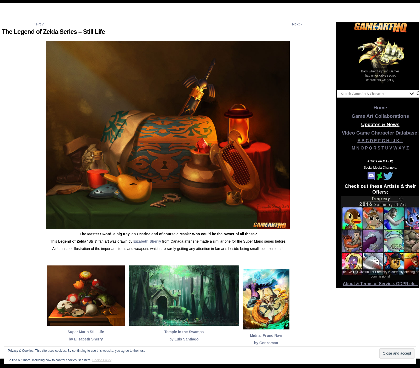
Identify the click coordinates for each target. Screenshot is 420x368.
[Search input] (374, 93)
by (184, 339)
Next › (297, 24)
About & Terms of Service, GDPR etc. (380, 283)
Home (380, 107)
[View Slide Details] (380, 60)
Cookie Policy (101, 360)
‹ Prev (39, 24)
